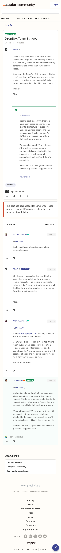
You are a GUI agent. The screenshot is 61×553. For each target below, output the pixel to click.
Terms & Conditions (20, 491)
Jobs (30, 517)
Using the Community (16, 467)
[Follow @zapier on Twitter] (40, 536)
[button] (55, 4)
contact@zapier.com (27, 333)
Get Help (7, 18)
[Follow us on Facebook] (25, 536)
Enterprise (30, 521)
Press (30, 513)
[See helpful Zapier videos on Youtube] (45, 536)
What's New (42, 18)
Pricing (30, 500)
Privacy (43, 549)
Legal (34, 549)
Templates (31, 525)
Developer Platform (30, 508)
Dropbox (11, 185)
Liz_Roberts (18, 380)
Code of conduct (14, 462)
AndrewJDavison (20, 234)
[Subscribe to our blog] (35, 536)
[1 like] (14, 437)
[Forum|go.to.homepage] (19, 5)
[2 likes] (15, 191)
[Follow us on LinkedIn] (30, 536)
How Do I (9, 25)
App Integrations (30, 529)
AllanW (15, 49)
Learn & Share (23, 18)
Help (30, 504)
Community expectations (18, 471)
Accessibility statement (39, 491)
